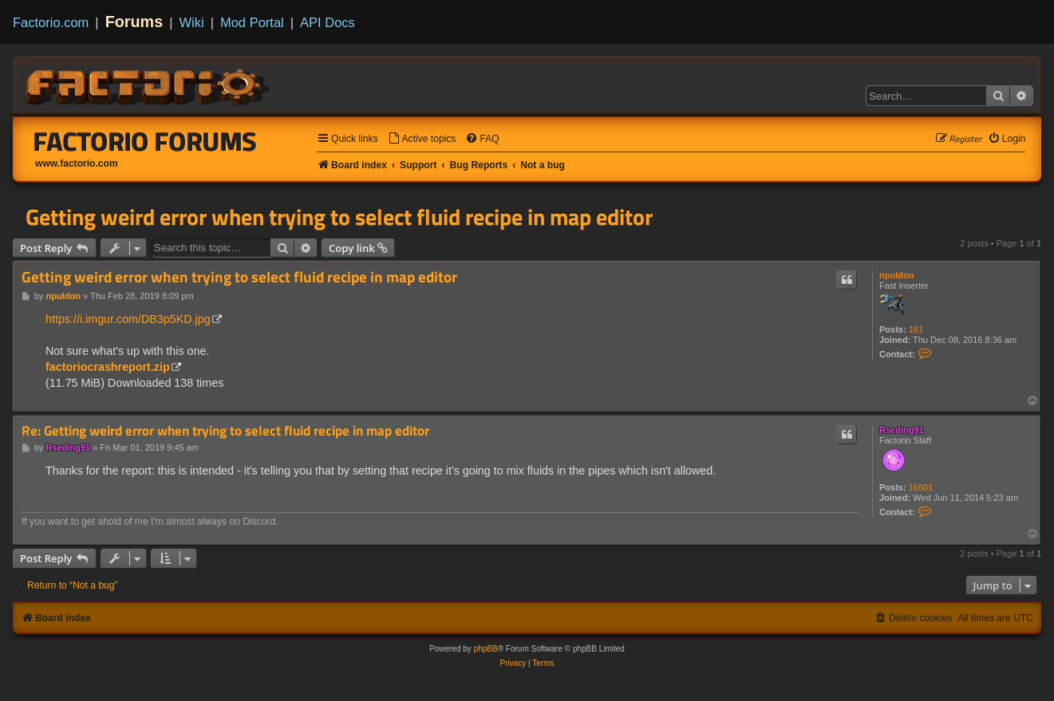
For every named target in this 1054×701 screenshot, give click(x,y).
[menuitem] (422, 139)
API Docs (327, 22)
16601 (921, 487)
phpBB (486, 648)
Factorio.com (51, 22)
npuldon (896, 275)
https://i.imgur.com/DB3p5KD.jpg (128, 319)
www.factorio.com (76, 163)
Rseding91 (901, 430)
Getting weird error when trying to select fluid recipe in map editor (339, 217)
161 (916, 329)
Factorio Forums (145, 141)
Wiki (192, 22)
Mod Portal (252, 22)
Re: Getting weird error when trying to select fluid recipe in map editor (225, 431)
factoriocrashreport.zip (107, 366)
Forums (134, 21)
